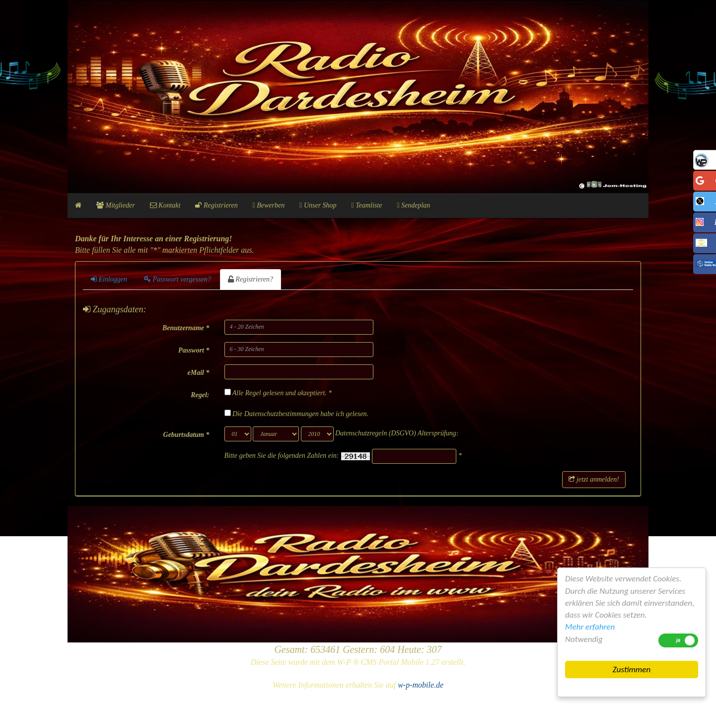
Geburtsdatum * (186, 434)
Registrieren (216, 205)
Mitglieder (115, 205)
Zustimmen (631, 669)
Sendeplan (413, 205)
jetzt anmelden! (594, 479)
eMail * (199, 372)
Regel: (200, 395)
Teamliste (367, 205)
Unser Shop (317, 205)
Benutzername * (186, 328)
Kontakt (165, 205)
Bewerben (269, 205)
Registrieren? (250, 279)
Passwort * (194, 350)
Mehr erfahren (590, 627)
